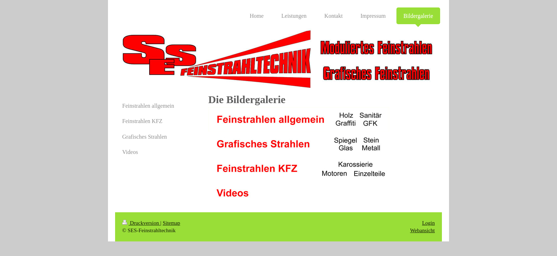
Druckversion (141, 223)
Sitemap (171, 223)
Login (428, 223)
